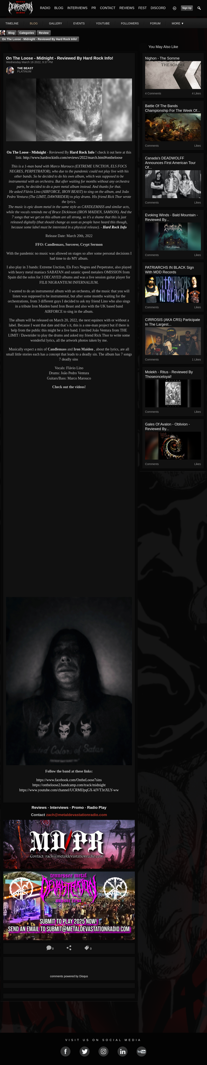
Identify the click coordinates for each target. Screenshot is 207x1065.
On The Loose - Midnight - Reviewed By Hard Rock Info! (39, 39)
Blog (11, 32)
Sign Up (186, 8)
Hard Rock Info (82, 152)
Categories (26, 32)
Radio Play (96, 807)
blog (34, 23)
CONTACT (107, 8)
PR (93, 8)
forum (155, 23)
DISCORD (158, 8)
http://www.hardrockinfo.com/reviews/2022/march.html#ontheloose (72, 158)
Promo (78, 807)
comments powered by (69, 976)
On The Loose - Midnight (26, 152)
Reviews (40, 807)
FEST (142, 8)
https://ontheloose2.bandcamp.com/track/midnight (69, 785)
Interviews (59, 807)
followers (130, 23)
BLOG (58, 8)
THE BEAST (25, 68)
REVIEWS (126, 8)
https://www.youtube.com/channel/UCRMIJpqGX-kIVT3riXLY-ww (69, 790)
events (79, 23)
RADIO (45, 8)
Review (44, 32)
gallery (55, 23)
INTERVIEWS (77, 8)
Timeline (12, 23)
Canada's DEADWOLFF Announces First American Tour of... (170, 162)
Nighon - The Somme (162, 58)
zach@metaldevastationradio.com (76, 815)
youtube (103, 23)
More (178, 23)
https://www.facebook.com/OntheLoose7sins (69, 780)
